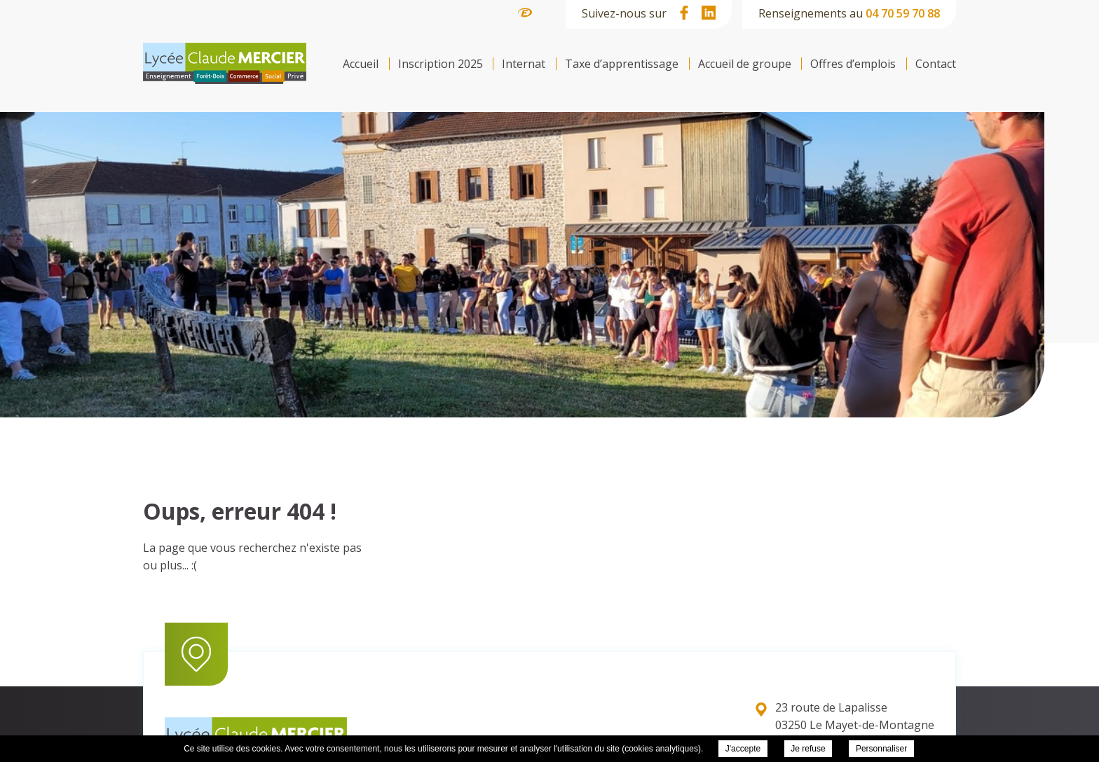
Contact (935, 63)
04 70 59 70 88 (903, 13)
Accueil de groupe (744, 63)
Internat (523, 63)
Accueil (360, 63)
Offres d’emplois (853, 63)
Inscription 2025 (440, 63)
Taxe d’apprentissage (621, 63)
